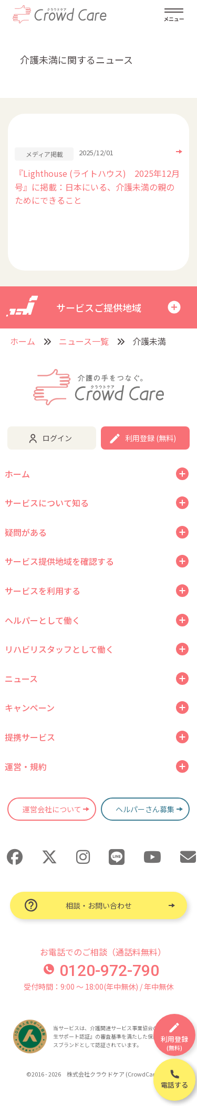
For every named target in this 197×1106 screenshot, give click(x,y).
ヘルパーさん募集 (145, 809)
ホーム (22, 341)
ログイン (57, 438)
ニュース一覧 (84, 341)
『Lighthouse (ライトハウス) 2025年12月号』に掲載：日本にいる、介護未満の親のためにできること (97, 186)
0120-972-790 (101, 970)
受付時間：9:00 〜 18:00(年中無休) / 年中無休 (98, 986)
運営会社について (52, 809)
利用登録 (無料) (150, 438)
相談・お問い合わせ (99, 905)
